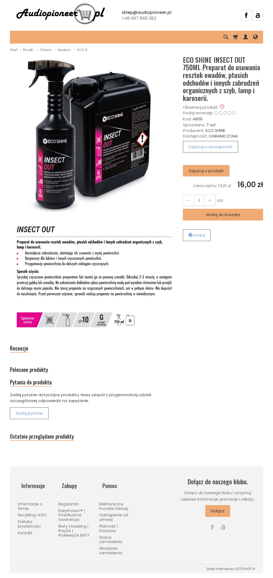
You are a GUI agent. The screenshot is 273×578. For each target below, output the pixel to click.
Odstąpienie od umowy (113, 519)
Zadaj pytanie (29, 420)
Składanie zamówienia (110, 553)
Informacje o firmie (30, 508)
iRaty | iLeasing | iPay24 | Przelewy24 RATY (74, 533)
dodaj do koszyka (223, 214)
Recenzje (22, 350)
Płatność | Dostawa (108, 531)
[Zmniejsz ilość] (206, 200)
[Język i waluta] (255, 37)
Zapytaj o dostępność (210, 147)
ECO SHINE (215, 130)
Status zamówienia (110, 541)
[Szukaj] (226, 37)
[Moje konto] (245, 37)
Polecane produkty (34, 373)
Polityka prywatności (29, 526)
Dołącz (217, 521)
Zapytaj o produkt (206, 171)
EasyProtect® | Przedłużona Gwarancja (71, 517)
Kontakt (25, 535)
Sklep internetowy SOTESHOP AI (230, 571)
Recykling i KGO (32, 517)
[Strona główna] (60, 14)
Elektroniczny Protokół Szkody (114, 508)
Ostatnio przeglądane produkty (51, 445)
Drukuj (196, 235)
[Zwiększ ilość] (187, 200)
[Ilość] (197, 200)
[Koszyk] (236, 37)
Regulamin (68, 506)
